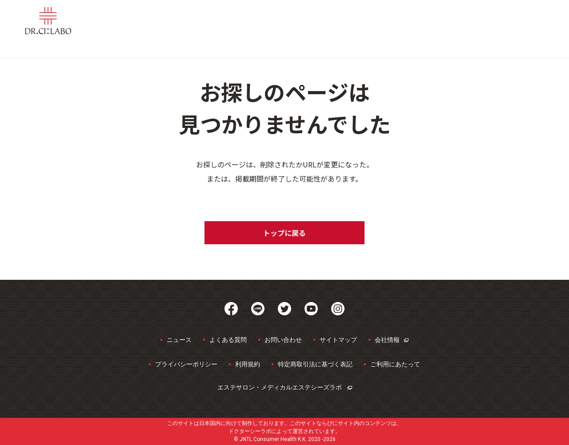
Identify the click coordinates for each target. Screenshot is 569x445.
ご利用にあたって (395, 364)
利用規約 (247, 364)
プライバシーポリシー (186, 364)
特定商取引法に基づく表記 (315, 364)
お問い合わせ (283, 339)
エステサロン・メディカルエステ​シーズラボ (284, 387)
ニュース (179, 339)
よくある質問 (228, 339)
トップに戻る (284, 232)
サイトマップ (338, 339)
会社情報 (392, 339)
